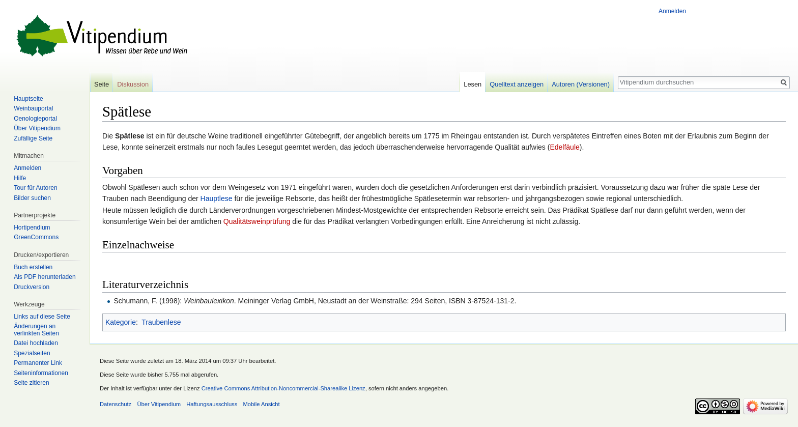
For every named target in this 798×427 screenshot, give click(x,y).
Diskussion (133, 84)
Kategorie (120, 322)
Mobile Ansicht (261, 404)
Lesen (472, 84)
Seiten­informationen (41, 373)
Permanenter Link (38, 362)
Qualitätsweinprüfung (257, 221)
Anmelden (672, 11)
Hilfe (20, 178)
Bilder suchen (32, 198)
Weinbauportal (33, 108)
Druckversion (31, 287)
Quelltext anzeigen (517, 84)
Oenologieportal (35, 118)
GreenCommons (36, 237)
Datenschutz (115, 404)
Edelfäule (564, 147)
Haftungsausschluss (211, 404)
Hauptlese (217, 198)
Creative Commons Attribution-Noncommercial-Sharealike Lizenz (283, 388)
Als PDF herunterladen (44, 276)
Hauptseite (28, 98)
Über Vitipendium (37, 128)
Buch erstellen (33, 267)
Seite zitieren (31, 382)
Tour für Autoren (35, 187)
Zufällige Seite (33, 138)
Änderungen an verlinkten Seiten (36, 330)
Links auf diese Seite (42, 316)
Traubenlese (161, 322)
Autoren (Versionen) (581, 84)
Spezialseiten (32, 353)
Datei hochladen (36, 343)
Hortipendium (32, 227)
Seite (101, 84)
